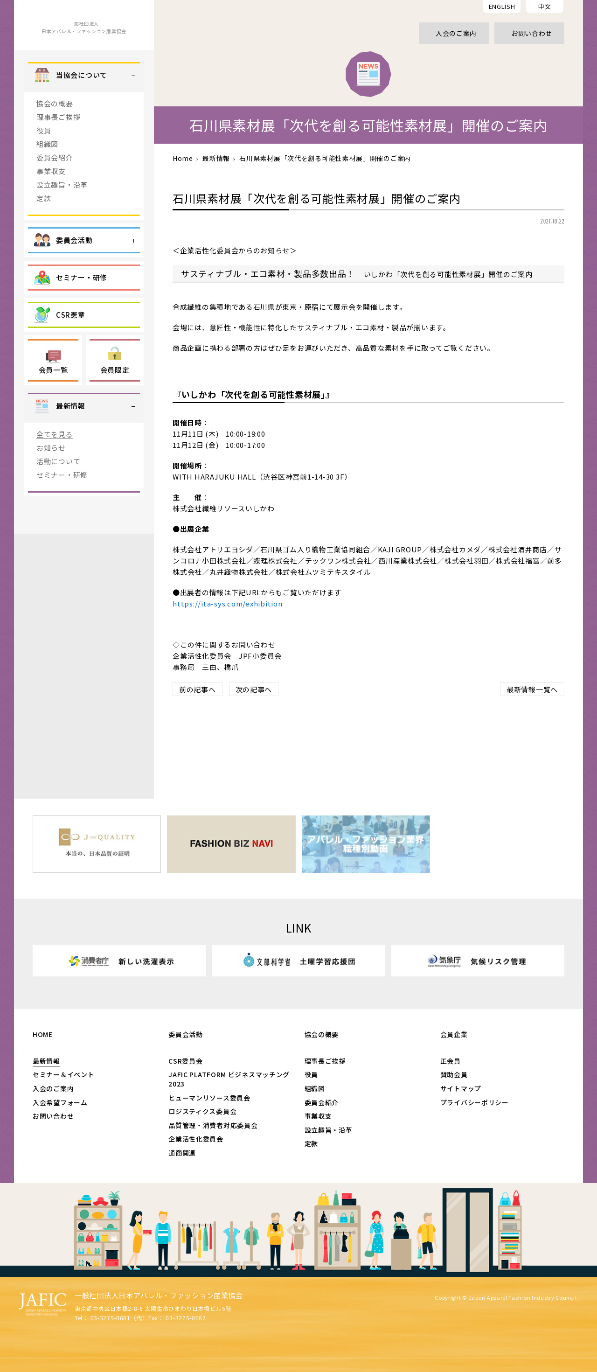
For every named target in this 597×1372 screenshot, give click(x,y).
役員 (43, 156)
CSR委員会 (185, 1061)
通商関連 (182, 1152)
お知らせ (51, 474)
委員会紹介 (54, 183)
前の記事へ (197, 689)
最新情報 (216, 158)
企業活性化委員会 (195, 1138)
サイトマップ (460, 1088)
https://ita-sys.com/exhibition (228, 603)
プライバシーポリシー (474, 1102)
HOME (43, 1034)
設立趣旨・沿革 (62, 211)
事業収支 (51, 197)
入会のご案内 (53, 1088)
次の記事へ (254, 689)
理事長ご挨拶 (58, 143)
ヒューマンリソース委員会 (209, 1097)
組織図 (47, 170)
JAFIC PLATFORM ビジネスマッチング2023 (229, 1079)
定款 (43, 224)
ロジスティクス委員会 (202, 1111)
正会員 (450, 1061)
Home (183, 158)
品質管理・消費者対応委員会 (212, 1125)
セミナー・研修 (62, 501)
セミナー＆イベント (63, 1074)
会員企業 (454, 1034)
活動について (58, 487)
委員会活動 (185, 1034)
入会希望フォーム (60, 1102)
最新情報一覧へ (532, 689)
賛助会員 (454, 1074)
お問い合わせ (53, 1116)
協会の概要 (54, 129)
